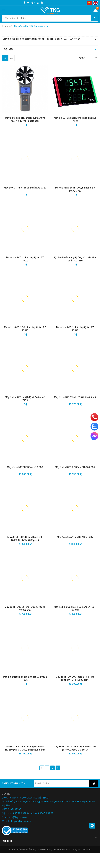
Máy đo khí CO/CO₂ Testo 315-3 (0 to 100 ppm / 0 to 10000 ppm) (75, 678)
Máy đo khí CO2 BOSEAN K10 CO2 (25, 467)
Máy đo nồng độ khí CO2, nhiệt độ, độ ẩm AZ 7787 (75, 189)
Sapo (88, 849)
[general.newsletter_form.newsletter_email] (61, 783)
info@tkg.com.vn (18, 817)
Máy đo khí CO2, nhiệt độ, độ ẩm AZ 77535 (75, 329)
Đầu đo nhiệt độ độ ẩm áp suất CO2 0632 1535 (25, 678)
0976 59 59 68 (45, 813)
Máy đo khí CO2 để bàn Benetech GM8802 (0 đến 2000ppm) (24, 538)
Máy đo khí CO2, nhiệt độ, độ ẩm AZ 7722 (25, 259)
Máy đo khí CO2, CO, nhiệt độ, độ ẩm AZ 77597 (25, 329)
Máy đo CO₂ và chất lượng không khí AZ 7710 (75, 119)
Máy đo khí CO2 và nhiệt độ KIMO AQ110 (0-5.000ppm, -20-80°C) (75, 748)
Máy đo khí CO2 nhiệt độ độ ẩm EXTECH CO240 (75, 608)
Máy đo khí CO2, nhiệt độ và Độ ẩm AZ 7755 (25, 399)
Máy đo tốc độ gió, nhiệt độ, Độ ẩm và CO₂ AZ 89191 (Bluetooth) (25, 119)
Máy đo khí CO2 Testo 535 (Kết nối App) (75, 397)
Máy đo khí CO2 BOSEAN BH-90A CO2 (75, 467)
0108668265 (14, 809)
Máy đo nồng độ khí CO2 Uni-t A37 (75, 537)
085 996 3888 (20, 813)
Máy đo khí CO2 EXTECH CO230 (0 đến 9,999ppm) (25, 608)
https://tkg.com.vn (21, 821)
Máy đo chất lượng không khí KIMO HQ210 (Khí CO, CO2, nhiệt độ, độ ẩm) (25, 748)
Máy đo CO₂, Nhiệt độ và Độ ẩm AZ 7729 (25, 187)
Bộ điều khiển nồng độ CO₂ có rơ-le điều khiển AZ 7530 (74, 259)
